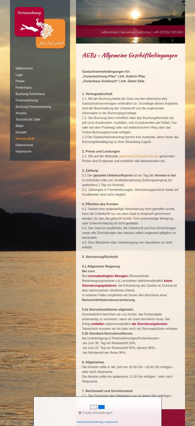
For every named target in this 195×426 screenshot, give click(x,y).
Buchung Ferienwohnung (33, 106)
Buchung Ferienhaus (30, 94)
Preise (20, 81)
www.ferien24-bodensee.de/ (139, 156)
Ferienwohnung (27, 100)
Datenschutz (24, 145)
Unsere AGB (25, 138)
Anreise (21, 113)
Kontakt (21, 132)
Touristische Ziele (28, 119)
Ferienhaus (24, 87)
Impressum (23, 151)
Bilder (20, 126)
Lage (19, 74)
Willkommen (24, 68)
